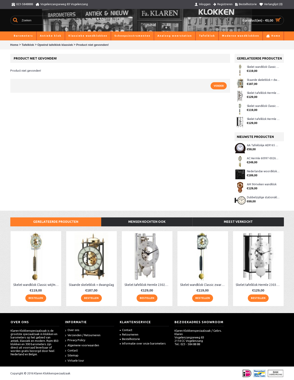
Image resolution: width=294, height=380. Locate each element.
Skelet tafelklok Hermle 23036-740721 (263, 118)
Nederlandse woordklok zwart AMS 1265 (263, 171)
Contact (71, 351)
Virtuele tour (74, 361)
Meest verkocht (238, 221)
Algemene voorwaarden (82, 345)
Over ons (72, 330)
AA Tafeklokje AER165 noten (263, 145)
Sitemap (71, 356)
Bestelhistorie (130, 338)
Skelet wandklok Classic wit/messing (263, 66)
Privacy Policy (75, 340)
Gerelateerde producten (55, 221)
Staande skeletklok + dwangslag (263, 79)
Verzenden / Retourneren (82, 335)
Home (14, 44)
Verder (219, 85)
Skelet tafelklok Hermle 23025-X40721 (263, 92)
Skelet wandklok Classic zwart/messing (263, 105)
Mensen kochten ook (147, 221)
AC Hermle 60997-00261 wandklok (263, 158)
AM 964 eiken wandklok (262, 184)
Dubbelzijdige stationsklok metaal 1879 (263, 197)
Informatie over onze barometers (143, 343)
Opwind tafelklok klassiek (55, 44)
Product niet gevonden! (92, 44)
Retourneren (129, 334)
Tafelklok (28, 44)
